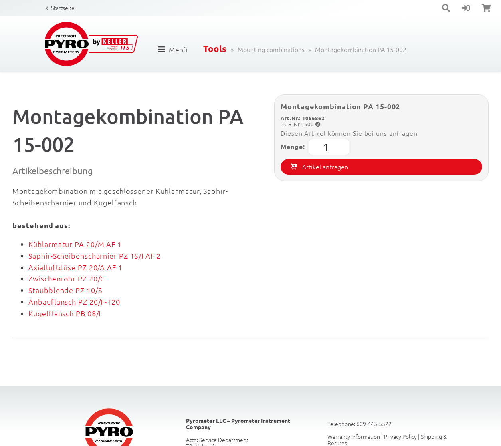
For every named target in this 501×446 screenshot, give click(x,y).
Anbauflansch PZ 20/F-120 (74, 301)
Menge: (315, 147)
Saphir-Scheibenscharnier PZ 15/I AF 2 (94, 255)
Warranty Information (353, 436)
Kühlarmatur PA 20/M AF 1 (75, 244)
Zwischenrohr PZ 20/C (66, 278)
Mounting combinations (271, 49)
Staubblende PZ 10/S (65, 290)
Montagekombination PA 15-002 (360, 49)
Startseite (63, 8)
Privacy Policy (400, 436)
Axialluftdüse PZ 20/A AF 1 (75, 267)
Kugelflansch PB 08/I (64, 313)
